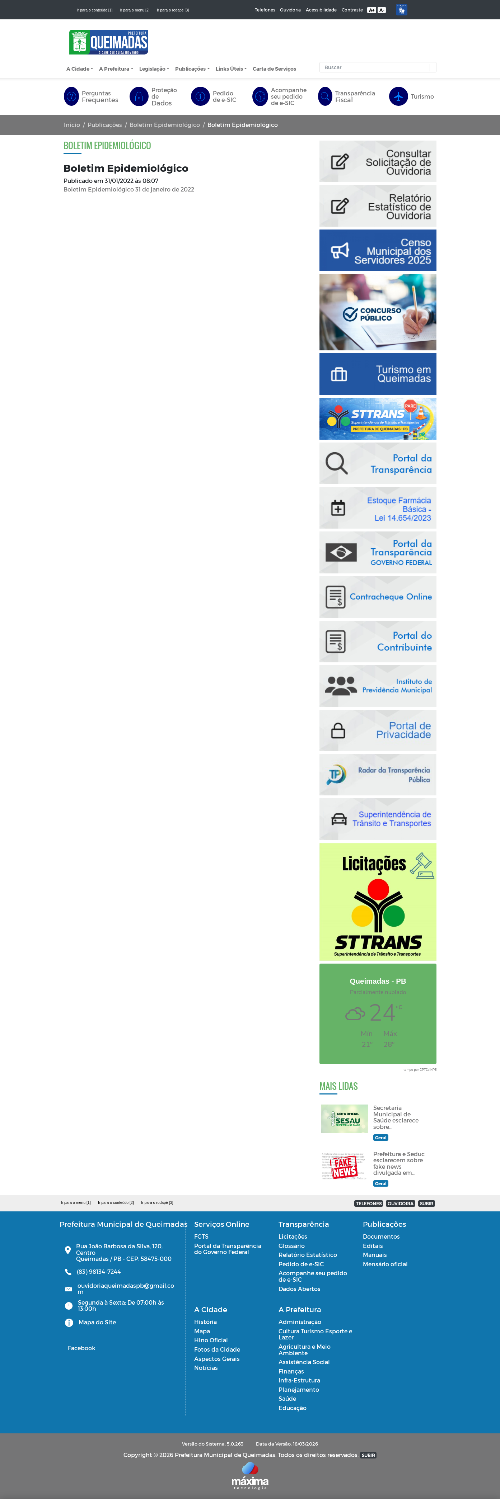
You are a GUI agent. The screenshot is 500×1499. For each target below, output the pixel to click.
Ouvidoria (290, 9)
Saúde (287, 1398)
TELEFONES (369, 1203)
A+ (371, 10)
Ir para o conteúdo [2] (116, 1202)
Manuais (375, 1254)
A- (381, 10)
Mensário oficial (385, 1264)
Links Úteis (229, 69)
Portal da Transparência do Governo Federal (227, 1249)
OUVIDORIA (400, 1203)
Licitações (293, 1236)
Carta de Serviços (274, 69)
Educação (293, 1407)
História (205, 1321)
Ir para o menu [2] (135, 10)
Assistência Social (304, 1361)
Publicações (190, 69)
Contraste (352, 9)
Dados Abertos (300, 1288)
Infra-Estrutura (299, 1380)
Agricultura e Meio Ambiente (305, 1349)
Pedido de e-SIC (301, 1264)
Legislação (152, 69)
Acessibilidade (321, 9)
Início (72, 124)
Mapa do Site (97, 1322)
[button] (431, 67)
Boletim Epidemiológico (165, 124)
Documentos (381, 1236)
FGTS (201, 1236)
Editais (373, 1245)
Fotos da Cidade (217, 1349)
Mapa (202, 1331)
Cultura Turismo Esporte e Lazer (315, 1334)
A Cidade (77, 69)
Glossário (292, 1245)
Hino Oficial (211, 1340)
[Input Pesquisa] (376, 67)
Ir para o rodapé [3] (173, 10)
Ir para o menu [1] (76, 1202)
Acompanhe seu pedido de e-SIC (313, 1276)
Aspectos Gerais (217, 1358)
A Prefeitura (114, 69)
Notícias (206, 1367)
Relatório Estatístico (308, 1254)
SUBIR (426, 1203)
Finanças (291, 1371)
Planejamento (299, 1389)
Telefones (265, 9)
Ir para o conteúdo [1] (95, 10)
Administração (300, 1321)
